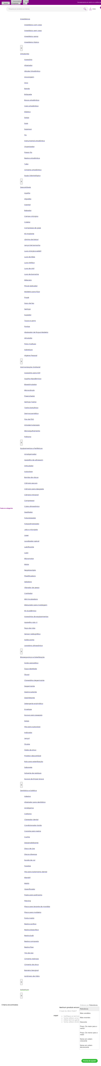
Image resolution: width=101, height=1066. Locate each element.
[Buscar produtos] (85, 9)
